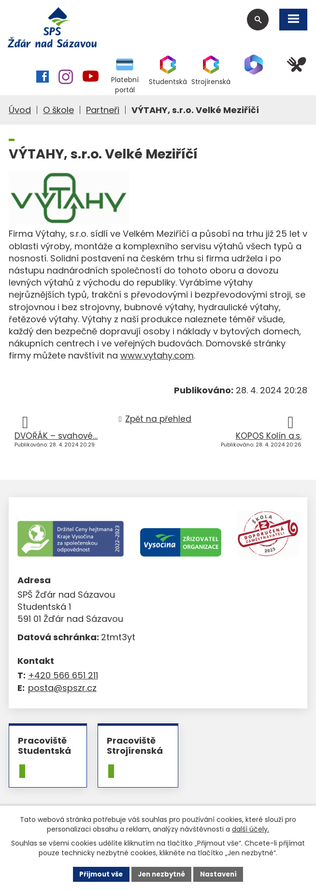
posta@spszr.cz (62, 690)
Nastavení (221, 873)
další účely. (250, 828)
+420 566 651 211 (63, 678)
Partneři (102, 112)
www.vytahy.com (157, 358)
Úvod (20, 112)
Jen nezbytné (161, 873)
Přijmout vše (98, 873)
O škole (58, 112)
